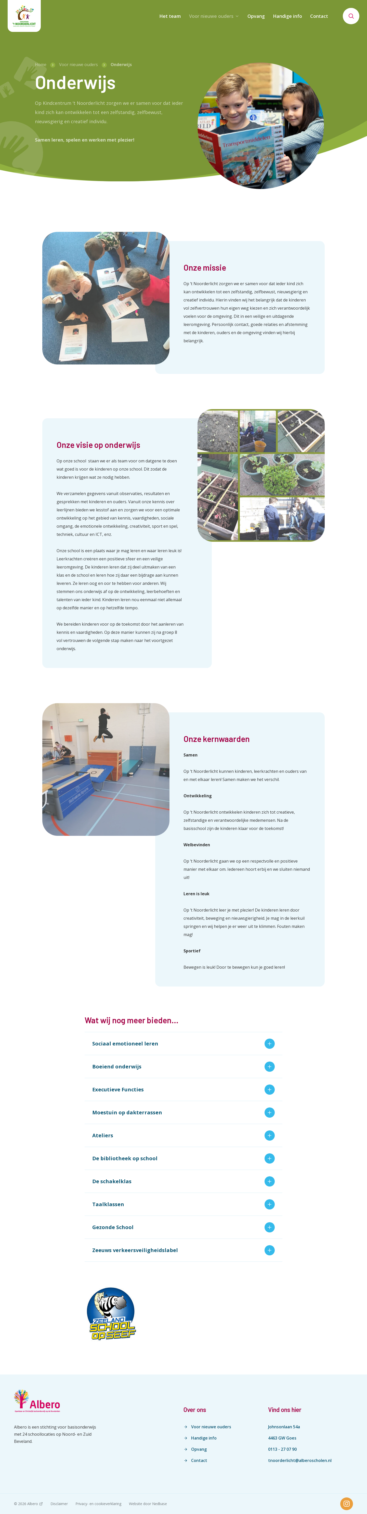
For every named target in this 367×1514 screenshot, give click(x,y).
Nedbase (159, 1503)
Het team (170, 16)
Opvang (256, 16)
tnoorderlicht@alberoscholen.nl (300, 1460)
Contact (319, 16)
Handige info (287, 16)
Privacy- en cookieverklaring (98, 1503)
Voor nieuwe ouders (211, 16)
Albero (32, 1503)
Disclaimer (59, 1503)
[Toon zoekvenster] (351, 16)
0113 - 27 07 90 (282, 1449)
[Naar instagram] (346, 1503)
